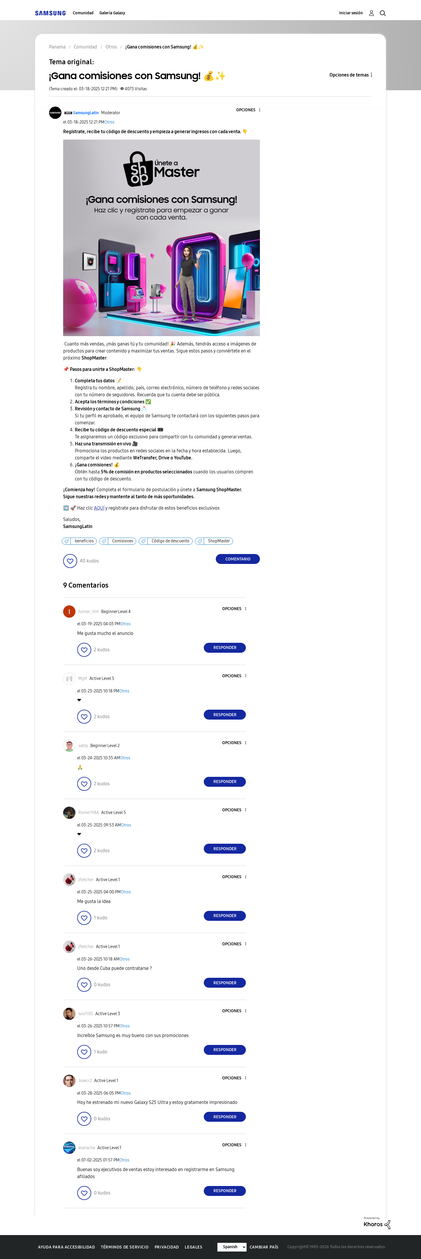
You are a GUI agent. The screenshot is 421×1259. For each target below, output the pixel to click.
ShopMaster (219, 541)
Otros (109, 122)
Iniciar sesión (351, 13)
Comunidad (83, 13)
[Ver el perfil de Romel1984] (88, 812)
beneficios (84, 541)
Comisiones (122, 541)
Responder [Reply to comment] (225, 647)
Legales (193, 1247)
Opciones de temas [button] (349, 75)
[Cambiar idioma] (232, 1247)
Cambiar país (264, 1247)
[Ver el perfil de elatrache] (86, 1147)
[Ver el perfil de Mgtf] (82, 678)
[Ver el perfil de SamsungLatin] (86, 112)
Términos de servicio (125, 1247)
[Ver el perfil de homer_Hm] (88, 611)
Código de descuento (170, 541)
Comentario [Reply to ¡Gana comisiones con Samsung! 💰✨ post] (238, 559)
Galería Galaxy (112, 13)
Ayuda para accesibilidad (66, 1247)
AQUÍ (99, 508)
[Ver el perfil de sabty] (83, 745)
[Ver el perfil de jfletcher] (86, 879)
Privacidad (167, 1247)
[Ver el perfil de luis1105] (85, 1013)
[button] (250, 110)
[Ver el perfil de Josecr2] (85, 1080)
